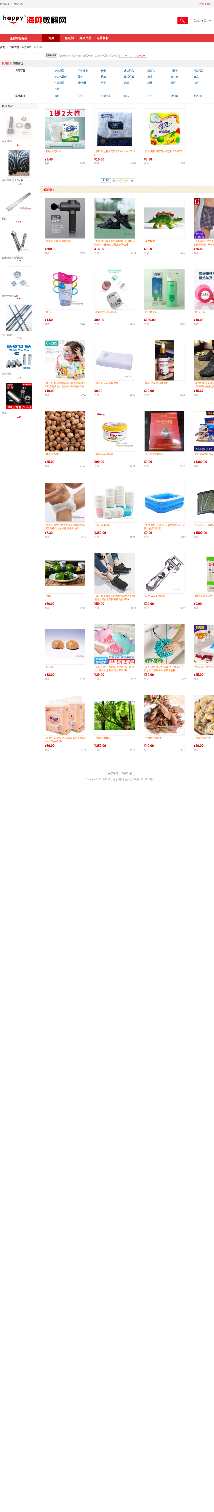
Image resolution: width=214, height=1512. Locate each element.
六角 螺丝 (7, 141)
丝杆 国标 (7, 334)
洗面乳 (151, 70)
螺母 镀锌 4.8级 (10, 295)
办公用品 (85, 38)
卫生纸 (174, 95)
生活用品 (106, 95)
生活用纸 (26, 47)
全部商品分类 (18, 38)
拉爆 (4, 413)
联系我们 (127, 773)
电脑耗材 (103, 38)
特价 (115, 55)
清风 (57, 95)
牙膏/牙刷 (83, 70)
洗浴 (149, 76)
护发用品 (59, 70)
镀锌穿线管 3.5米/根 (12, 180)
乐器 (103, 82)
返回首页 (5, 4)
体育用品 (59, 82)
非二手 (200, 21)
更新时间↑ (80, 55)
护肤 (103, 76)
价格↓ (92, 55)
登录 (209, 4)
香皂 (80, 76)
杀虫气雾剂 (61, 76)
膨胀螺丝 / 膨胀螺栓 (12, 257)
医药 (173, 82)
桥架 (4, 218)
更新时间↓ (67, 55)
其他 (57, 88)
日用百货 (14, 47)
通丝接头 (7, 374)
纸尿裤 (174, 70)
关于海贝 (113, 773)
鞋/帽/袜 (82, 82)
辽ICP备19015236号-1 (142, 779)
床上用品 (129, 70)
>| (132, 180)
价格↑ (100, 55)
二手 (208, 21)
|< (114, 180)
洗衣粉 (174, 76)
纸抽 (126, 95)
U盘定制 (68, 38)
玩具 (149, 82)
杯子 (103, 70)
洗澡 (126, 82)
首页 (51, 38)
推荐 (108, 55)
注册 (201, 4)
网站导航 (18, 4)
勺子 (80, 95)
